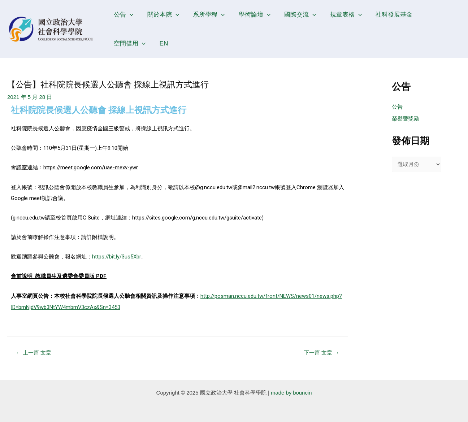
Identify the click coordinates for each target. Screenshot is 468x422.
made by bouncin (291, 391)
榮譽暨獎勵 (405, 119)
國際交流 (294, 14)
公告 (123, 14)
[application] (129, 14)
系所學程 (205, 14)
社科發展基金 (385, 14)
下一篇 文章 (321, 351)
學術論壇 (250, 14)
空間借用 (432, 14)
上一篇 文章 (34, 351)
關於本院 (161, 14)
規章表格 (338, 14)
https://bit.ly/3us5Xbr (116, 256)
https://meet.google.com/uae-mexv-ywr (90, 167)
